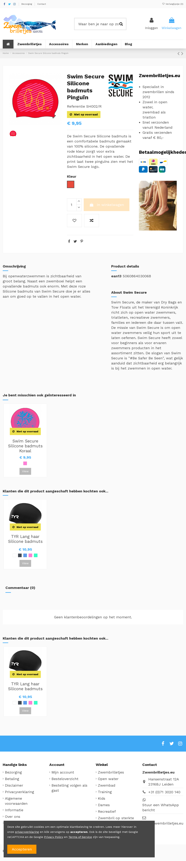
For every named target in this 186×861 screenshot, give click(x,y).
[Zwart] (20, 555)
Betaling (12, 779)
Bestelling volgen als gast (69, 788)
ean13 (116, 276)
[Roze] (25, 463)
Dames (104, 805)
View (25, 471)
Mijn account (63, 772)
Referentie (76, 106)
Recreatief (107, 811)
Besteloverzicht (65, 779)
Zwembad (106, 785)
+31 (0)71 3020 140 (164, 792)
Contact (41, 4)
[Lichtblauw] (25, 555)
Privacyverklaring (19, 792)
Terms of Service (80, 837)
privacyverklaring (27, 832)
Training (105, 792)
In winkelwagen (106, 205)
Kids (101, 798)
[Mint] (35, 555)
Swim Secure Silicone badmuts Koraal (25, 446)
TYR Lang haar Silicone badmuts (25, 539)
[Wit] (14, 555)
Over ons (12, 816)
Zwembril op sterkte (116, 818)
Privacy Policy (53, 837)
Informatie (14, 810)
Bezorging (27, 4)
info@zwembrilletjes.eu (162, 823)
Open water (108, 779)
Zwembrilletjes (111, 772)
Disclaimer (14, 785)
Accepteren (22, 849)
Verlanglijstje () (172, 4)
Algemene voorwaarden (16, 801)
